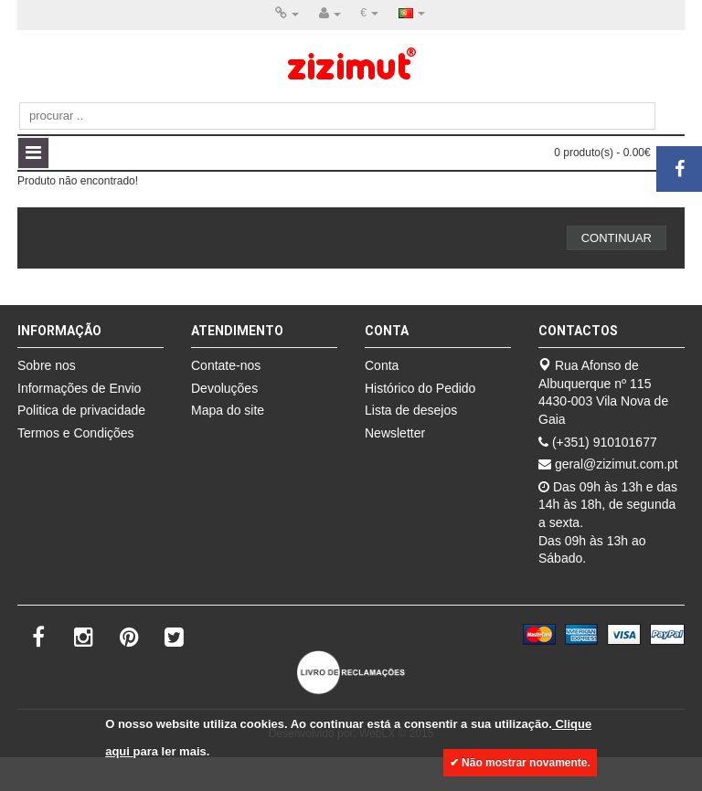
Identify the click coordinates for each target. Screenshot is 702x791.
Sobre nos (46, 365)
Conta (382, 365)
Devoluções (224, 388)
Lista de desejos (411, 410)
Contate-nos (226, 365)
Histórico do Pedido (420, 388)
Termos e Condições (75, 433)
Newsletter (395, 433)
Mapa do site (227, 410)
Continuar (616, 238)
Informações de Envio (79, 388)
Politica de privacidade (81, 410)
